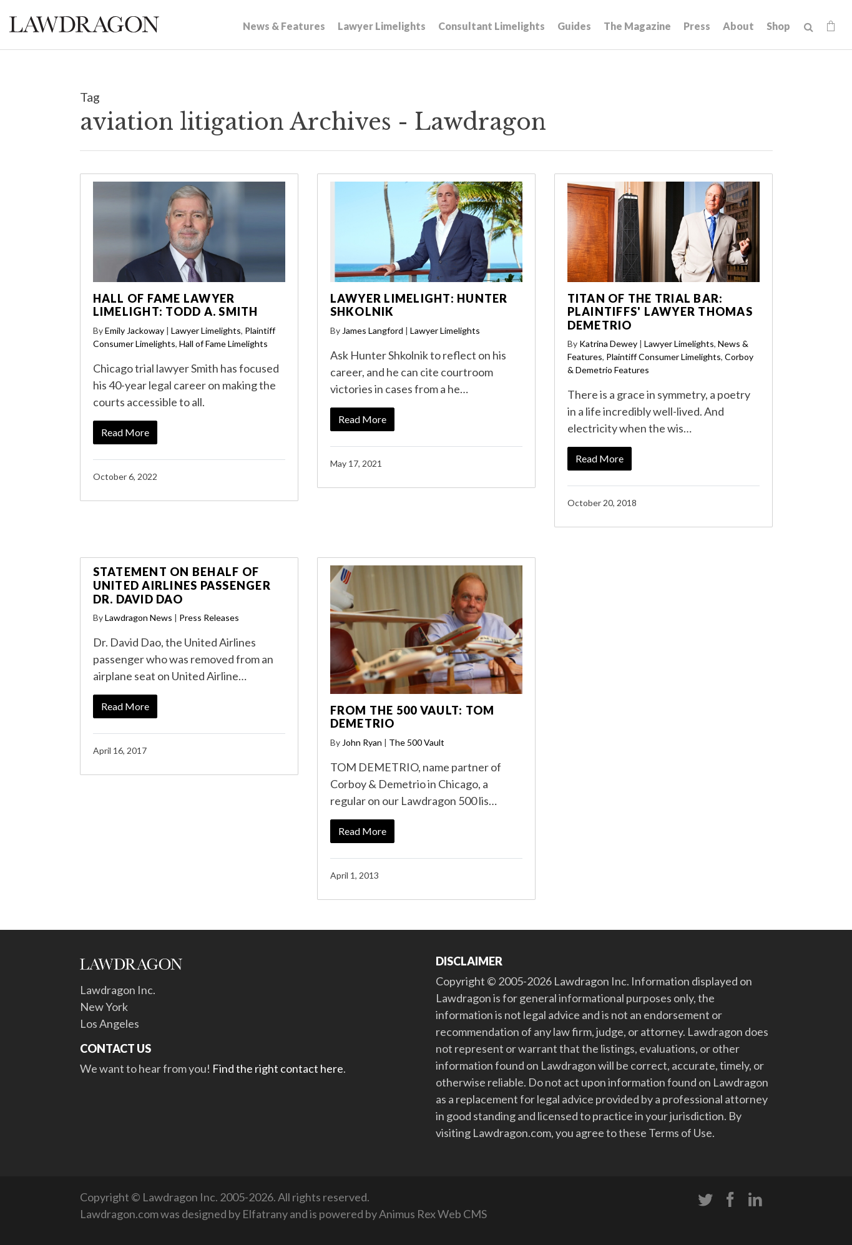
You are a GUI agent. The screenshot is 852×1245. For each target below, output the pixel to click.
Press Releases (209, 617)
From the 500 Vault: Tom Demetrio (412, 717)
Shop (778, 26)
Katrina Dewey (608, 343)
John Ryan (362, 742)
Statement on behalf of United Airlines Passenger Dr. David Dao (182, 585)
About (738, 26)
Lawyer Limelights (382, 26)
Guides (574, 26)
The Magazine (637, 26)
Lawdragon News (138, 617)
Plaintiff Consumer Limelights (663, 356)
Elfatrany (265, 1214)
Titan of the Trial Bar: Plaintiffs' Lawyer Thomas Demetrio (660, 311)
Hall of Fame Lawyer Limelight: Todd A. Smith (175, 305)
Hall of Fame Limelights (223, 343)
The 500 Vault (416, 742)
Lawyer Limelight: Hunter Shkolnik (419, 305)
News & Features (284, 26)
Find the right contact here (277, 1068)
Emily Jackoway (134, 330)
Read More (125, 432)
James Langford (372, 330)
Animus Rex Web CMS (433, 1214)
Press (696, 26)
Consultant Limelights (491, 26)
